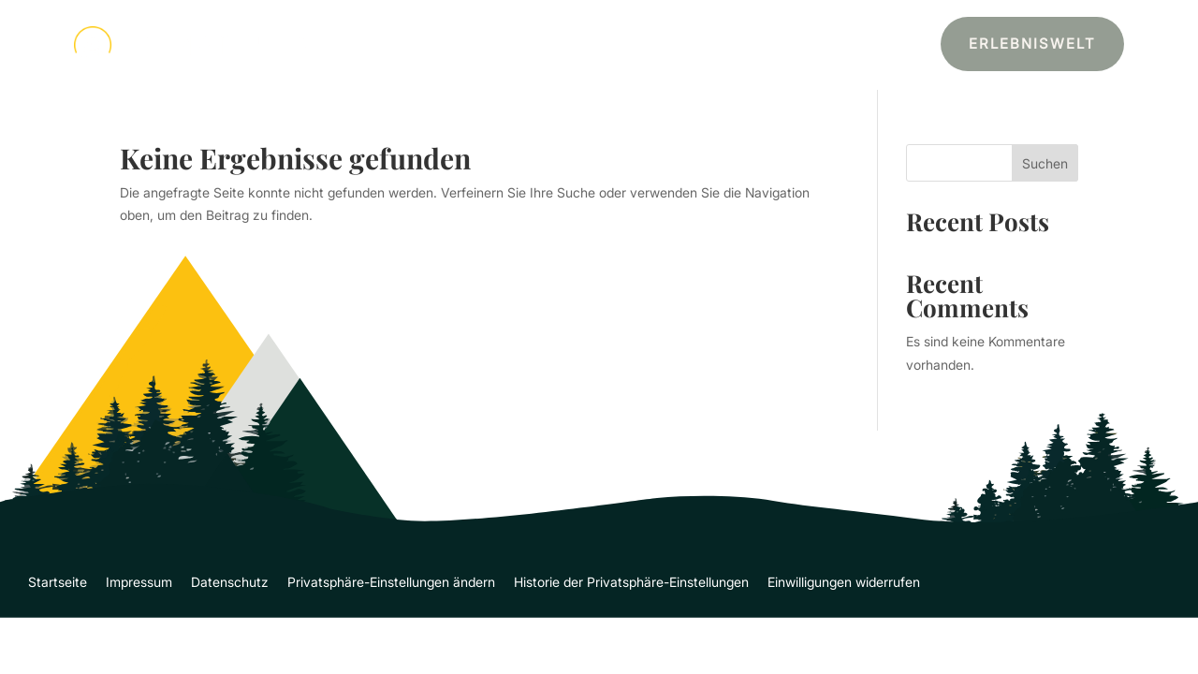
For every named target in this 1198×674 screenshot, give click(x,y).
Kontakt (836, 45)
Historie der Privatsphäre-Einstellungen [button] (631, 582)
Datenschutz (230, 582)
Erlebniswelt (1032, 43)
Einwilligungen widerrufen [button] (843, 582)
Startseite (57, 582)
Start (564, 45)
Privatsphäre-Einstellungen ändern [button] (391, 582)
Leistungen (640, 45)
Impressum (139, 582)
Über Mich (753, 45)
